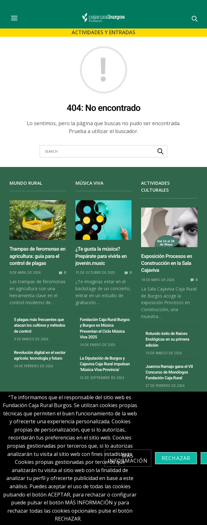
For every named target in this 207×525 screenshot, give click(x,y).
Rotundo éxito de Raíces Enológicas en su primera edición (167, 339)
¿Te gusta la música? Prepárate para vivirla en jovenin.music (101, 256)
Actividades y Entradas (103, 32)
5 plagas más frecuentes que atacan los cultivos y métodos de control (39, 325)
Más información (128, 458)
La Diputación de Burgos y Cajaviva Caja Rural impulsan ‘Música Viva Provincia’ (105, 364)
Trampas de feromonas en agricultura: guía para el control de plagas (38, 256)
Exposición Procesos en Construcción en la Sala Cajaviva (166, 263)
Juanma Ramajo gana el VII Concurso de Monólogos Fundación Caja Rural (169, 372)
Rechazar (176, 458)
